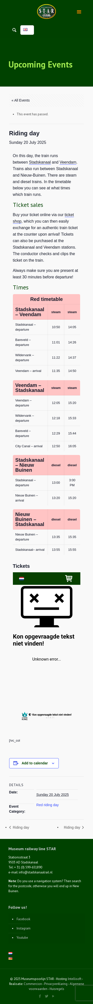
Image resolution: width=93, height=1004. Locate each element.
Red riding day (47, 805)
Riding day (20, 827)
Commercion (33, 984)
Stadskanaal (40, 162)
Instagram (24, 928)
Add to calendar (35, 763)
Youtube (22, 937)
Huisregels (57, 989)
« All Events (21, 100)
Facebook (23, 919)
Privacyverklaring (55, 984)
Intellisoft (74, 979)
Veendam (68, 162)
